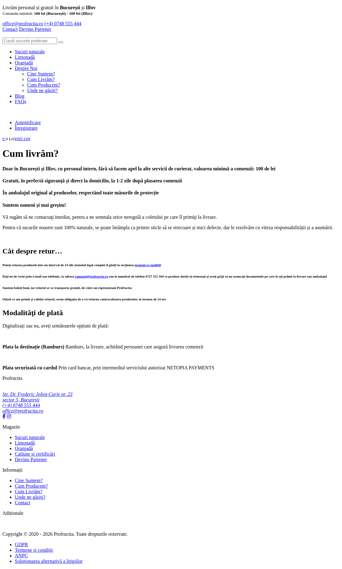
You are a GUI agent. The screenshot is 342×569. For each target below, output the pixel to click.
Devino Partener (31, 459)
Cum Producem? (43, 84)
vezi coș (22, 138)
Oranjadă (24, 62)
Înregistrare (26, 128)
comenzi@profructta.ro (91, 276)
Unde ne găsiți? (42, 90)
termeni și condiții (147, 265)
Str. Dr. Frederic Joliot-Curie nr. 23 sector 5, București (37, 397)
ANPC (21, 555)
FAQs (20, 101)
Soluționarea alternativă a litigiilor (49, 561)
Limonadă (25, 57)
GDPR (21, 544)
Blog (19, 96)
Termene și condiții (34, 550)
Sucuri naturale (30, 51)
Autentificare (28, 122)
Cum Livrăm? (41, 79)
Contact (10, 29)
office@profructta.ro (22, 23)
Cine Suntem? (41, 73)
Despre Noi (26, 68)
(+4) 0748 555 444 (62, 23)
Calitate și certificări (35, 454)
